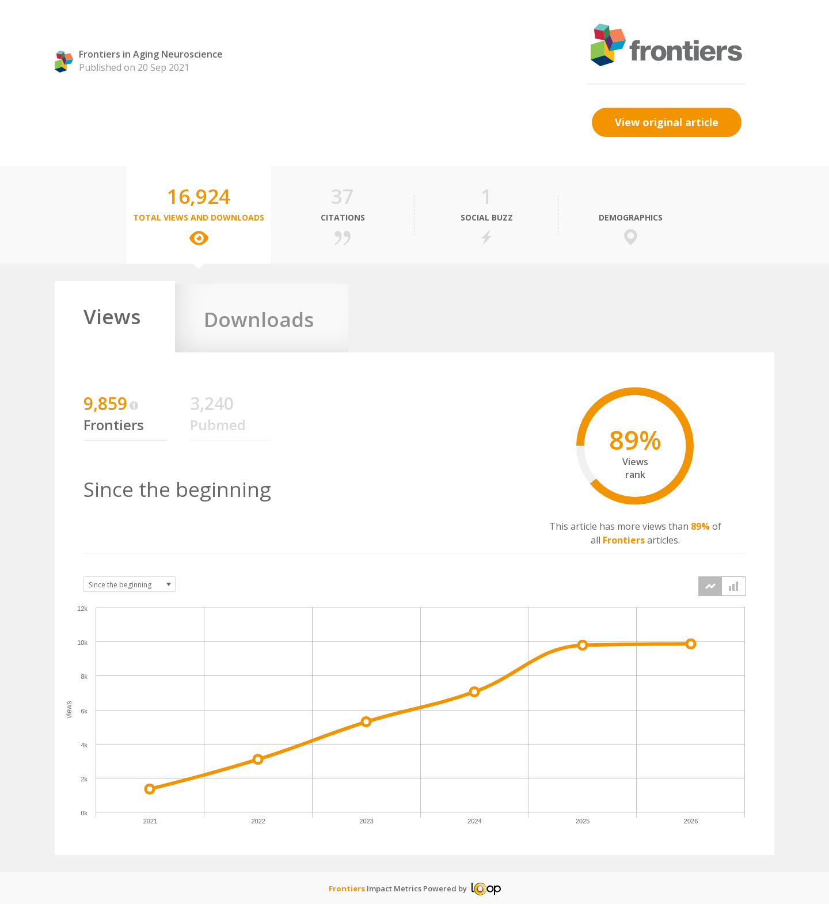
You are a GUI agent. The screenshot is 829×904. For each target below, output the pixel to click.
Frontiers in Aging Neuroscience (151, 54)
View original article (666, 122)
